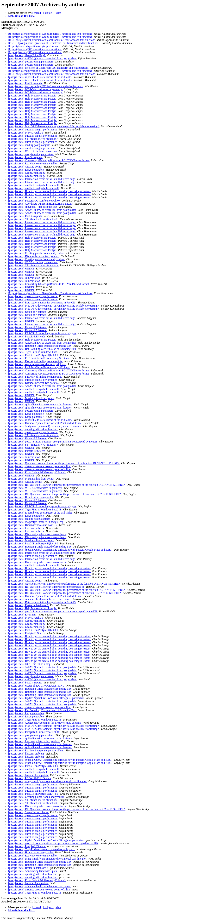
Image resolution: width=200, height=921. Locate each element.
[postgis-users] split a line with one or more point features (40, 404)
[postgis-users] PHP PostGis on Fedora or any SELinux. (39, 358)
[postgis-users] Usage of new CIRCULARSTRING (36, 685)
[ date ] (58, 12)
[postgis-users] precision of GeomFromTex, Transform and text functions (48, 67)
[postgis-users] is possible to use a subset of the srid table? (40, 77)
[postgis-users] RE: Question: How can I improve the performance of (46, 586)
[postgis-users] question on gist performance (33, 129)
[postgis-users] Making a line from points (31, 398)
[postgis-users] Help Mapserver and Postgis (32, 95)
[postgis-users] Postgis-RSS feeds (27, 336)
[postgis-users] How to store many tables (31, 497)
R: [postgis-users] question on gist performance (34, 46)
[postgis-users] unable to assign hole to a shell (33, 185)
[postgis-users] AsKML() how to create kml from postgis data (42, 58)
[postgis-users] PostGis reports (25, 83)
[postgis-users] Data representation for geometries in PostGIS (42, 302)
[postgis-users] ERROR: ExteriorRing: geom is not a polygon (42, 333)
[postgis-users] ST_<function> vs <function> (33, 138)
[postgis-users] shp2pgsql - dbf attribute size (33, 206)
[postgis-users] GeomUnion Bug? (27, 55)
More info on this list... (21, 15)
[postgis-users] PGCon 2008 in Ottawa (29, 778)
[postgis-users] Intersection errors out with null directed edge (42, 178)
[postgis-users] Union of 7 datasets (27, 311)
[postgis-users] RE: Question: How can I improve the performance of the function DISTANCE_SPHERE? (66, 484)
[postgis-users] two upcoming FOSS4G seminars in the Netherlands (45, 86)
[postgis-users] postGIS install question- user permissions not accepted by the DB (53, 843)
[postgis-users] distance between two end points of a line (39, 466)
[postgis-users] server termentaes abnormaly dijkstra (37, 364)
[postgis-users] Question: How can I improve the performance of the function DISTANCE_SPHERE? (64, 583)
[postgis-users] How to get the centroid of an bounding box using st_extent (49, 191)
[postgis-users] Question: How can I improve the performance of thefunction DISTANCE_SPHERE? (64, 463)
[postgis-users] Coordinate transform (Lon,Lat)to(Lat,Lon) (40, 203)
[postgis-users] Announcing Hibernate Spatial (33, 871)
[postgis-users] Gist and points (25, 166)
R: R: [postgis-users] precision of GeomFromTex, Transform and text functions (52, 39)
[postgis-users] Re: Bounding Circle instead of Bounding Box (42, 348)
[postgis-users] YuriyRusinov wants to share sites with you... (41, 849)
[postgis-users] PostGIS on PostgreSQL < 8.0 (33, 355)
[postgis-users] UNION (21, 268)
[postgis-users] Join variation (24, 277)
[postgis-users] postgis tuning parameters (31, 61)
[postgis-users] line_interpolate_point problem (34, 741)
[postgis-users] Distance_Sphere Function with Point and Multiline (45, 423)
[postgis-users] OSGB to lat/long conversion (33, 151)
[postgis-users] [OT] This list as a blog (29, 664)
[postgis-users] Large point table (26, 169)
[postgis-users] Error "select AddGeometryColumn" (37, 472)
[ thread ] (37, 12)
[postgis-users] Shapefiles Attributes (28, 812)
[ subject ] (48, 12)
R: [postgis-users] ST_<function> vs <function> (35, 49)
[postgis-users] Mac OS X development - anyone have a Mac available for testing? (53, 126)
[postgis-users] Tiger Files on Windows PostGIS (35, 351)
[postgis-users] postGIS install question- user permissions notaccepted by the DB (53, 441)
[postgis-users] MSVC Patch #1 (26, 132)
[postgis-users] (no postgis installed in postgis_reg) (36, 521)
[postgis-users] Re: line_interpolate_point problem (36, 750)
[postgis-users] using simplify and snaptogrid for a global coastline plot (47, 781)
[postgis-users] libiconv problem (26, 528)
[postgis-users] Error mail (22, 614)
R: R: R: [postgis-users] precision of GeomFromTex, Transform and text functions (53, 43)
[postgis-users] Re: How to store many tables (33, 163)
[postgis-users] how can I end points (28, 775)
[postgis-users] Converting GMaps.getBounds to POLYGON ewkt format (49, 160)
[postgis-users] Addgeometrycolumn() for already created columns (45, 426)
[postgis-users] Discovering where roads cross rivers (37, 534)
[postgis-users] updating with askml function (33, 429)
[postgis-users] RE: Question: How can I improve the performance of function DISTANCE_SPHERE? (64, 494)
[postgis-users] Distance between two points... (33, 256)
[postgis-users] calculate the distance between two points (39, 599)
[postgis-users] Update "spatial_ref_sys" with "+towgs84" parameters (46, 697)
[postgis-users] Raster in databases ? (28, 605)
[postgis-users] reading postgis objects (29, 144)
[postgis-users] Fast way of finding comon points (35, 361)
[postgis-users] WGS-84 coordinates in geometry (35, 89)
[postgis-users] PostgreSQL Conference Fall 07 (34, 200)
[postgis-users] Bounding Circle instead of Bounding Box (40, 345)
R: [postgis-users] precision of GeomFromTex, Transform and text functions (50, 33)
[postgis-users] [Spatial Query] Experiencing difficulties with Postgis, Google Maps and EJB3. (60, 549)
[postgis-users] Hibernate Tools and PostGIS (33, 524)
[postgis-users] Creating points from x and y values (36, 253)
